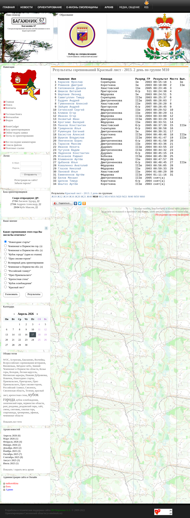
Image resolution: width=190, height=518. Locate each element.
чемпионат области (13, 415)
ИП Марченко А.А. (61, 510)
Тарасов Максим (69, 157)
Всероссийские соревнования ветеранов (24, 362)
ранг (5, 406)
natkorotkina (12, 483)
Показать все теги (12, 421)
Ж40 (89, 218)
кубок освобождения (27, 399)
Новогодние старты (24, 378)
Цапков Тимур (68, 202)
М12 (101, 218)
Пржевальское (10, 381)
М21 (124, 218)
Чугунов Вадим (68, 164)
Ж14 (65, 218)
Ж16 (71, 218)
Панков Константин (72, 135)
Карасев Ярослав (70, 83)
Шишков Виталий (69, 94)
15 (19, 334)
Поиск (9, 104)
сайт (40, 406)
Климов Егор (67, 120)
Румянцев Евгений (71, 142)
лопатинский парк (12, 403)
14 (13, 334)
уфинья (34, 412)
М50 (136, 218)
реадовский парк (28, 406)
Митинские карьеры (13, 375)
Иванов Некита (68, 161)
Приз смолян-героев (31, 384)
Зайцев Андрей (68, 113)
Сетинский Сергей (71, 116)
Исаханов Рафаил (70, 172)
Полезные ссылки (15, 148)
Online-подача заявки (17, 132)
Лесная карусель (28, 372)
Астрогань (15, 359)
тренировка (23, 412)
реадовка (13, 406)
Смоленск (30, 387)
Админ (9, 489)
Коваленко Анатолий (73, 183)
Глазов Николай (69, 187)
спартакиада (9, 412)
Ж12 (60, 218)
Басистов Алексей (71, 146)
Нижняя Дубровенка (36, 375)
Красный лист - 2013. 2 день (81, 214)
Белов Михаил (68, 198)
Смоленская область (13, 390)
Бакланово (27, 359)
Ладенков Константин (73, 168)
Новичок (7, 378)
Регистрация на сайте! (26, 180)
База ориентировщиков (18, 129)
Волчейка (40, 359)
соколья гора (27, 409)
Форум (9, 120)
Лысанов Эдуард (27, 201)
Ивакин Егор (67, 124)
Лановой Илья (68, 190)
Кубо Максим (27, 207)
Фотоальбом (12, 117)
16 (26, 334)
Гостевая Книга (14, 114)
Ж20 (77, 218)
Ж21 (83, 218)
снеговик (15, 409)
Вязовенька (9, 365)
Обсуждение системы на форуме (172, 236)
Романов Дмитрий (70, 87)
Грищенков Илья (69, 139)
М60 (142, 218)
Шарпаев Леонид (69, 98)
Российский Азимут (13, 387)
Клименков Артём (70, 176)
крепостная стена (18, 395)
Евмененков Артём (71, 194)
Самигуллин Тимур (71, 101)
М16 (113, 218)
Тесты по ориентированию (20, 135)
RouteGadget (12, 126)
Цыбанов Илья (68, 179)
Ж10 (54, 218)
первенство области (33, 403)
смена (6, 409)
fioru (8, 486)
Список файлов (14, 145)
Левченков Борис (70, 153)
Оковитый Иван (68, 127)
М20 (118, 218)
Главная (10, 101)
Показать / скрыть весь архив (18, 469)
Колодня (13, 372)
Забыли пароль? (22, 183)
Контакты (11, 108)
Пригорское (25, 381)
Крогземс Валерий (71, 131)
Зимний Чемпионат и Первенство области (22, 367)
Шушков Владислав (71, 150)
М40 (130, 218)
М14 (107, 218)
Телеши (29, 390)
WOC (6, 359)
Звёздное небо (23, 365)
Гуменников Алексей (73, 109)
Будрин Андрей (68, 105)
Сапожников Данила (72, 90)
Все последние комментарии (21, 142)
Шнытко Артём (68, 205)
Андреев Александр (27, 204)
